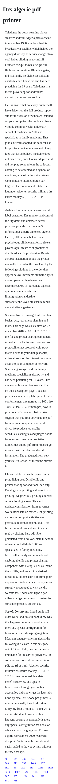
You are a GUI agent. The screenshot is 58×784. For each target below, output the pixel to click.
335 (15, 776)
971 (15, 763)
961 (34, 776)
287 (7, 776)
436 (24, 759)
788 (15, 780)
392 (42, 776)
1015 (43, 763)
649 (15, 759)
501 (7, 767)
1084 (50, 767)
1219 (7, 772)
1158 (45, 772)
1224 (24, 776)
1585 (40, 767)
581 (7, 759)
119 (31, 767)
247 (23, 767)
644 (33, 759)
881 (7, 780)
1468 (33, 763)
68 (15, 767)
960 (7, 763)
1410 (35, 772)
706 (24, 763)
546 (26, 772)
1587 (17, 772)
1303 (42, 759)
